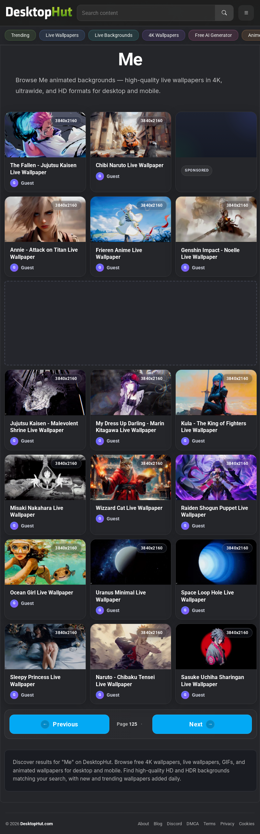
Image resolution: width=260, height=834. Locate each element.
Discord (174, 823)
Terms (209, 823)
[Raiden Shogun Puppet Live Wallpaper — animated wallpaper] (216, 495)
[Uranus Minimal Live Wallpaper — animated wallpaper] (130, 579)
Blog (158, 823)
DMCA (193, 823)
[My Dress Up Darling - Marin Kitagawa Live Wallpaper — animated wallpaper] (130, 410)
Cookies (247, 823)
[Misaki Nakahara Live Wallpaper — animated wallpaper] (45, 495)
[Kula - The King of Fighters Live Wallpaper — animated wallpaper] (216, 410)
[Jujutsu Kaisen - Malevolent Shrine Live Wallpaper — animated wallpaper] (45, 410)
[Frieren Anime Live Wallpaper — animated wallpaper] (130, 236)
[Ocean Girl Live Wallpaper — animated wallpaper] (45, 579)
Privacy (227, 823)
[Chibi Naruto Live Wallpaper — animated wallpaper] (130, 152)
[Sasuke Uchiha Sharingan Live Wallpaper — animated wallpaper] (216, 664)
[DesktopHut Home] (39, 12)
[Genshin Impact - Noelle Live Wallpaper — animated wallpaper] (216, 236)
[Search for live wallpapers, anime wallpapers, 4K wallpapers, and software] (146, 13)
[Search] (224, 13)
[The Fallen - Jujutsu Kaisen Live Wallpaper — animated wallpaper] (45, 152)
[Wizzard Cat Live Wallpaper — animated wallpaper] (130, 495)
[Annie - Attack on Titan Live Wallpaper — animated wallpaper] (45, 236)
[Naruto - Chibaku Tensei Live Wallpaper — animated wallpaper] (130, 664)
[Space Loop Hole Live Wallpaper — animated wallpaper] (216, 579)
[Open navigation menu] (246, 13)
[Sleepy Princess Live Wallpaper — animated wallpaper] (45, 664)
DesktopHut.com (36, 823)
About (143, 823)
